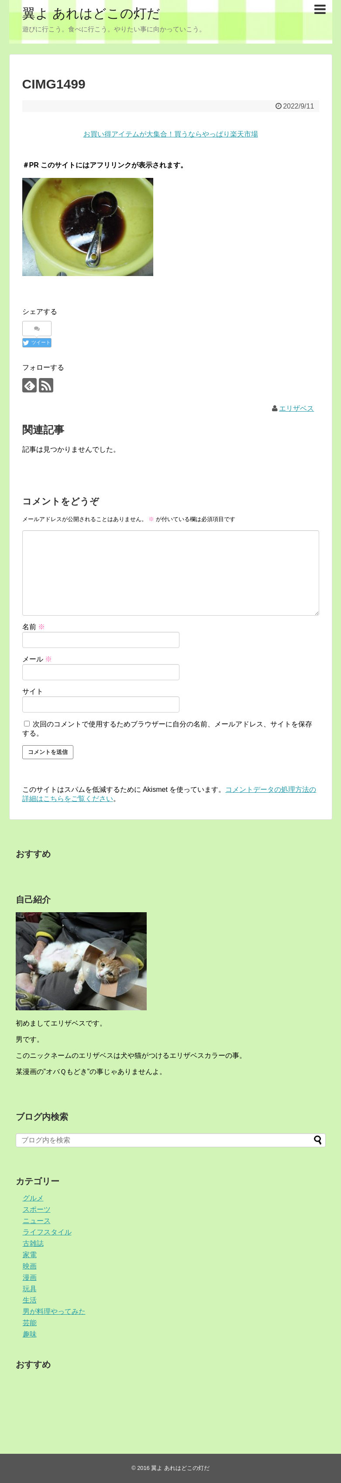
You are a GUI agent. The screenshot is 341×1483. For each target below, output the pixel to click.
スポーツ (37, 1209)
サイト (32, 691)
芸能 (30, 1322)
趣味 (30, 1334)
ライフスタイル (47, 1232)
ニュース (37, 1220)
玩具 (30, 1288)
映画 (30, 1266)
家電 (30, 1254)
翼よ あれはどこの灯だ (91, 13)
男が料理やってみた (54, 1311)
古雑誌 (33, 1243)
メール (37, 659)
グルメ (33, 1198)
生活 (30, 1300)
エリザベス (296, 408)
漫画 (30, 1277)
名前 (33, 627)
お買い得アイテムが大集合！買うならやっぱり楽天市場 (170, 134)
